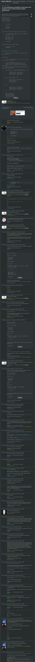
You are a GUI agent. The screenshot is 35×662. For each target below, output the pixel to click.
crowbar (8, 142)
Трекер (14, 2)
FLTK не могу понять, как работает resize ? (6, 108)
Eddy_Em (8, 122)
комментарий (7, 190)
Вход (33, 1)
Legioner (8, 550)
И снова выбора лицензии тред (28, 108)
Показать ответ (9, 171)
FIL (7, 512)
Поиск (17, 2)
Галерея (17, 1)
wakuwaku (8, 221)
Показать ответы (9, 143)
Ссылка (3, 104)
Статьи (21, 1)
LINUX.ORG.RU (6, 1)
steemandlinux (9, 194)
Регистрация (29, 1)
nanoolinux (9, 316)
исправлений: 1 (28, 281)
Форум (24, 1)
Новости (14, 1)
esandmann (9, 186)
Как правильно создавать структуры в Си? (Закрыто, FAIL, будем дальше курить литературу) (16, 8)
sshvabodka (9, 600)
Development (7, 5)
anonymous (9, 349)
